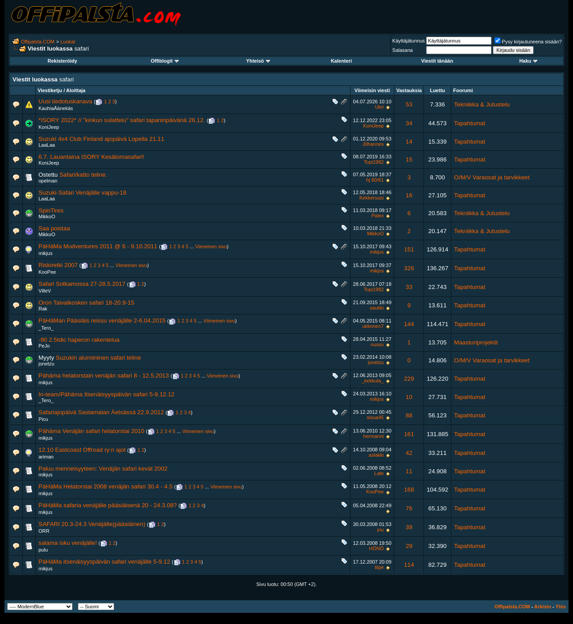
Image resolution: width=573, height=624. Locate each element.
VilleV (44, 290)
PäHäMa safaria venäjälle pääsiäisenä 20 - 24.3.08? (107, 505)
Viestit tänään (437, 61)
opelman (47, 180)
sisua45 (375, 417)
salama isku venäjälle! (67, 542)
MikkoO (46, 216)
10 (409, 397)
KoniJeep (48, 127)
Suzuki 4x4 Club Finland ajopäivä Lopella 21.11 (101, 139)
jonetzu (46, 363)
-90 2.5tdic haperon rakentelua (79, 339)
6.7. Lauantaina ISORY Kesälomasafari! (91, 156)
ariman (46, 456)
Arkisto (542, 606)
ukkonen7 (373, 326)
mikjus (45, 253)
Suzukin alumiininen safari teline (98, 357)
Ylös (561, 606)
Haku (528, 61)
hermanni (373, 436)
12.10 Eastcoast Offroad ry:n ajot (82, 449)
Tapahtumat (469, 123)
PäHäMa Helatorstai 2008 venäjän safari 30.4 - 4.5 (105, 486)
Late (379, 473)
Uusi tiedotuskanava (65, 101)
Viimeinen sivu (211, 246)
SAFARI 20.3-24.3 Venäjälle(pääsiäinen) (91, 524)
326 (409, 268)
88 (409, 415)
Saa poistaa (54, 228)
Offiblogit (165, 61)
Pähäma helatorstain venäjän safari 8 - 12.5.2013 (103, 375)
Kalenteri (341, 61)
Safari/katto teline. (83, 174)
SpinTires (51, 210)
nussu (377, 344)
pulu (43, 549)
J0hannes (373, 144)
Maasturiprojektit (476, 342)
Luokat (67, 41)
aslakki (376, 455)
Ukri (379, 107)
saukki (377, 307)
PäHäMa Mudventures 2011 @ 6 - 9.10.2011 (97, 246)
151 (409, 249)
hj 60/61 (375, 180)
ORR (43, 531)
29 (409, 546)
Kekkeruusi (371, 197)
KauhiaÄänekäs (55, 108)
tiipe (379, 567)
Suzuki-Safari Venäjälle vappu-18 (82, 192)
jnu (380, 529)
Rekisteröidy (62, 61)
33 (409, 287)
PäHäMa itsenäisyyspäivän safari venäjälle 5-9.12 (104, 561)
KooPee (47, 272)
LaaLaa (46, 145)
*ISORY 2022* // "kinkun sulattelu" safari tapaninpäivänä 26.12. (121, 120)
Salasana (402, 50)
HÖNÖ (376, 548)
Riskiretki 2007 (57, 265)
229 (409, 378)
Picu (43, 419)
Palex (378, 215)
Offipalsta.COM (38, 41)
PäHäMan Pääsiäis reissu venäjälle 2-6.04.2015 (102, 320)
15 (409, 159)
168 (409, 489)
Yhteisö (258, 61)
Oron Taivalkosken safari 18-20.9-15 (86, 302)
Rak (42, 308)
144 (409, 324)
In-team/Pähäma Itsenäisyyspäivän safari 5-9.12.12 (106, 394)
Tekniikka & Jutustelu (481, 104)
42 (409, 453)
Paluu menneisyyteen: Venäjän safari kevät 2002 (102, 468)
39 (409, 527)
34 (409, 123)
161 (409, 434)
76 (409, 508)
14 (409, 141)
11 (409, 471)
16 (409, 195)
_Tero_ (46, 328)
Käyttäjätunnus (408, 40)
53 (409, 104)
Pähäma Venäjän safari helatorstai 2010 (91, 431)
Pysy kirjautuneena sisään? (528, 41)
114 (409, 564)
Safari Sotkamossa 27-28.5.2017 (81, 283)
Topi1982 (374, 162)
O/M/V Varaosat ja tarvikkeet (492, 177)
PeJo (44, 345)
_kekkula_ (373, 380)
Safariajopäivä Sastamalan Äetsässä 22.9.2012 (101, 412)
